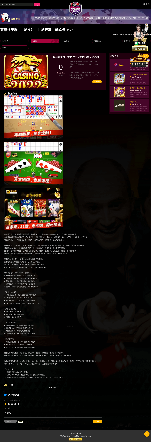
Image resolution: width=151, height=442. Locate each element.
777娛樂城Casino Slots (139, 74)
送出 (97, 421)
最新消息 (78, 433)
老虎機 (4, 47)
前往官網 (97, 82)
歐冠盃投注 (97, 41)
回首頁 (72, 433)
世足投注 (66, 41)
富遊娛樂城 (134, 102)
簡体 (148, 4)
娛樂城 (35, 41)
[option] (26, 71)
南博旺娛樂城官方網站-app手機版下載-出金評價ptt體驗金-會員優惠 (139, 88)
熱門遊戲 (5, 41)
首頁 (144, 4)
